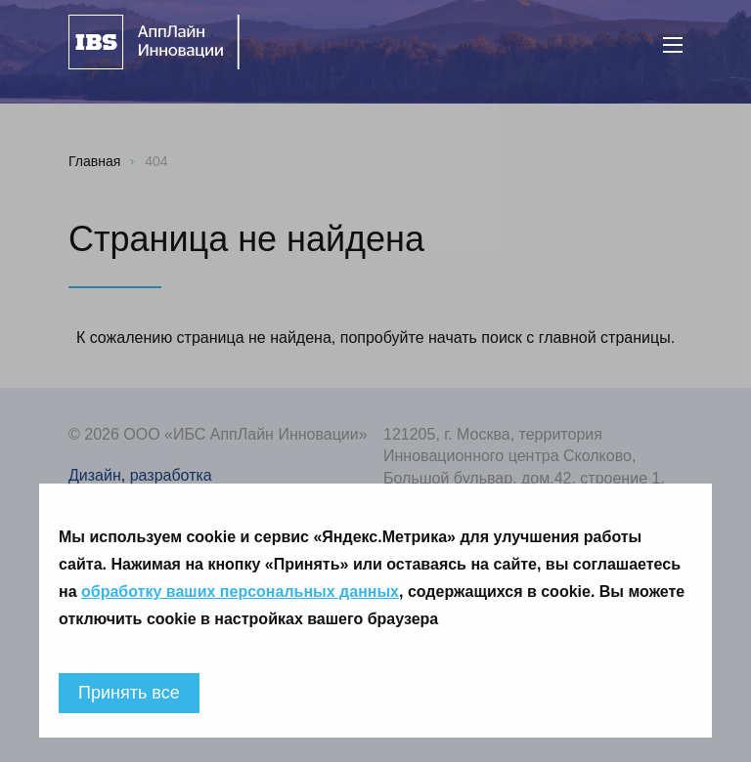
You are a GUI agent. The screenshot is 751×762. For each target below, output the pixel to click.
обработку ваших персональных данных (240, 591)
